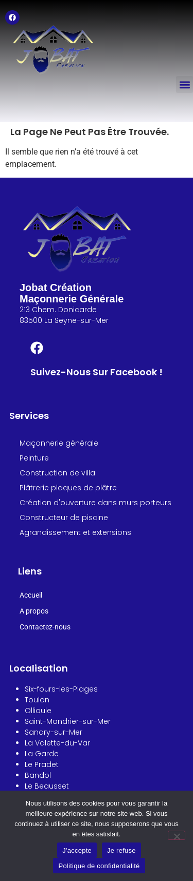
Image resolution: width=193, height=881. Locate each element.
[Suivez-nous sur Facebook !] (36, 348)
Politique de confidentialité (98, 866)
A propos (34, 611)
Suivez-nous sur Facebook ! (96, 372)
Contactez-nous (45, 627)
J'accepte (77, 850)
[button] (184, 84)
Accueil (31, 595)
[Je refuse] (176, 835)
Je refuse (121, 850)
